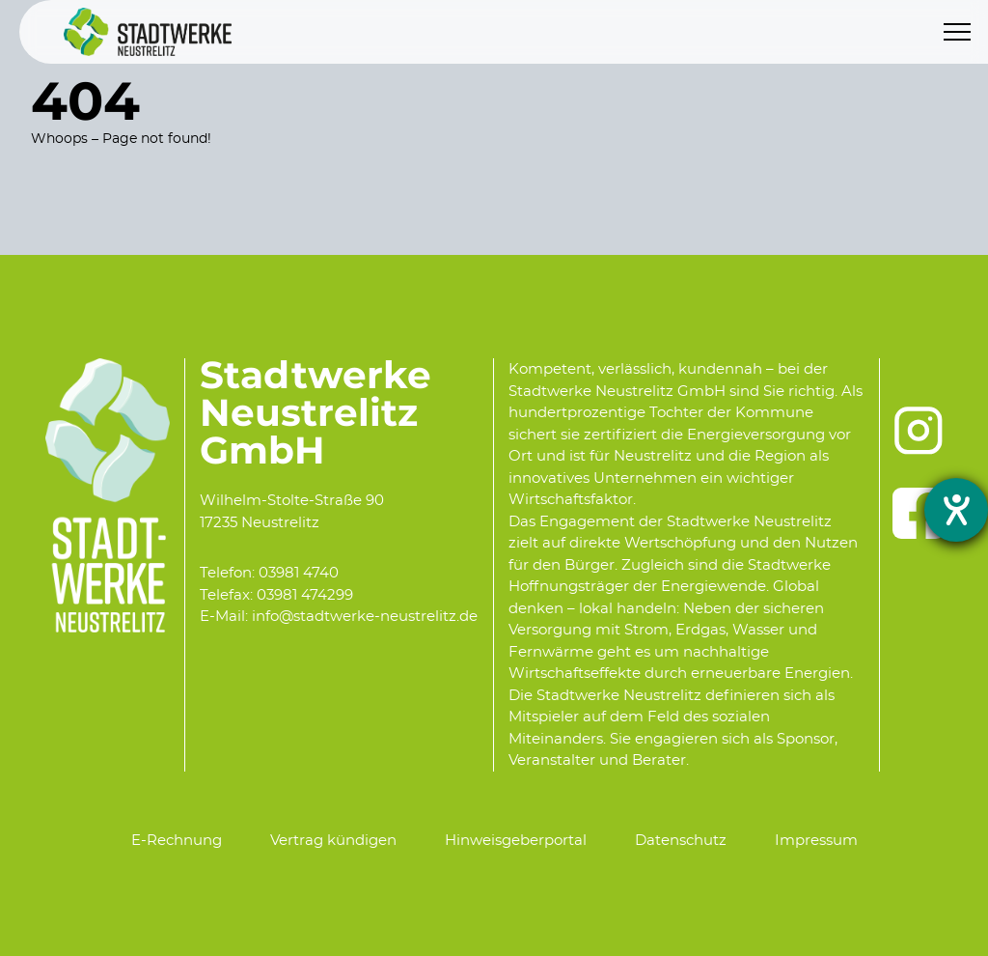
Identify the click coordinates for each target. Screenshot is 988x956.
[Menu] (957, 31)
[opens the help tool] (956, 510)
